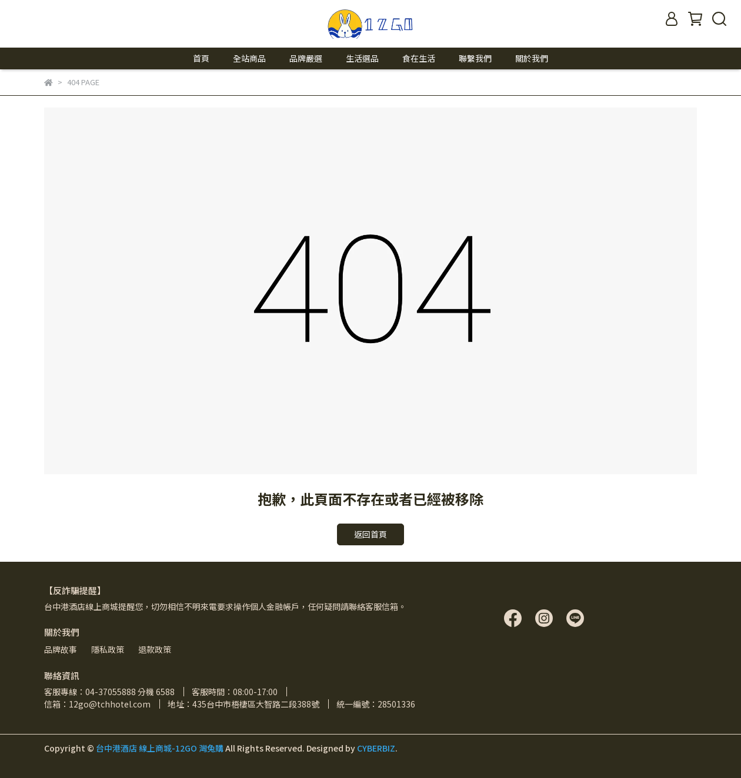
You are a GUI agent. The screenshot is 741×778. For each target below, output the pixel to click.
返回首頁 (370, 534)
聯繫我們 (475, 58)
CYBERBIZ (376, 748)
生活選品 (362, 58)
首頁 (201, 58)
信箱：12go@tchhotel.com (97, 704)
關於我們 (531, 58)
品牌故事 (60, 649)
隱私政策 (107, 649)
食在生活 (418, 58)
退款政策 (154, 649)
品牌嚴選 (305, 58)
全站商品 (249, 58)
